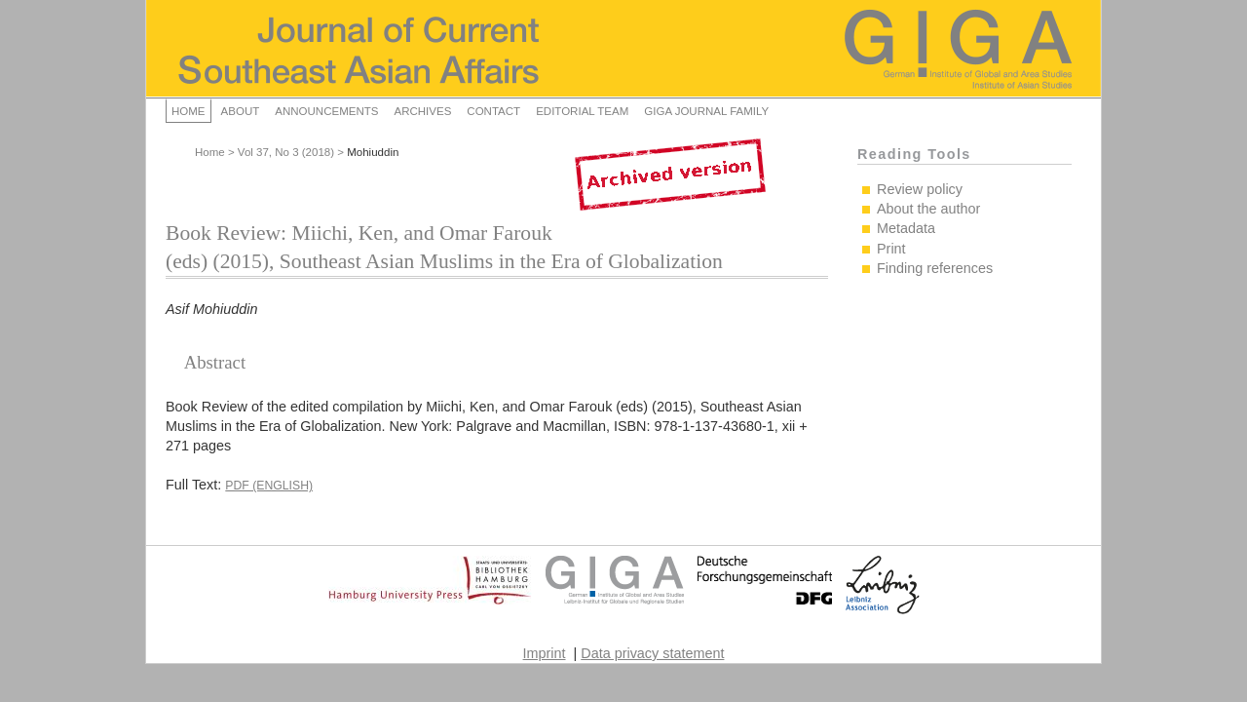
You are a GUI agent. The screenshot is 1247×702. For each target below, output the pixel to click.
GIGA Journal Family (706, 111)
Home (188, 111)
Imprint (544, 653)
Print (891, 248)
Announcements (326, 111)
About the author (928, 208)
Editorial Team (582, 111)
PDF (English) (269, 485)
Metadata (906, 228)
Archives (422, 111)
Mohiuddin (372, 152)
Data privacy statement (652, 653)
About (240, 111)
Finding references (935, 268)
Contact (493, 111)
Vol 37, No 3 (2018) (286, 152)
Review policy (920, 189)
